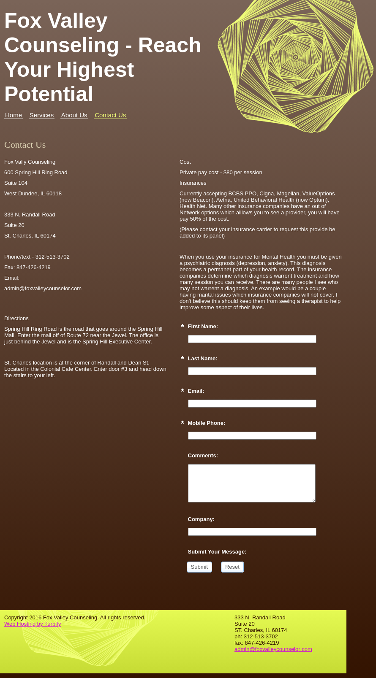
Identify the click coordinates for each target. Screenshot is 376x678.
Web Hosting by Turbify (32, 624)
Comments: (203, 455)
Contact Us (110, 115)
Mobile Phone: (207, 423)
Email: (196, 391)
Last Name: (203, 358)
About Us (74, 115)
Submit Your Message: (217, 551)
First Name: (203, 326)
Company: (201, 519)
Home (13, 115)
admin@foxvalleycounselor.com (273, 649)
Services (42, 115)
